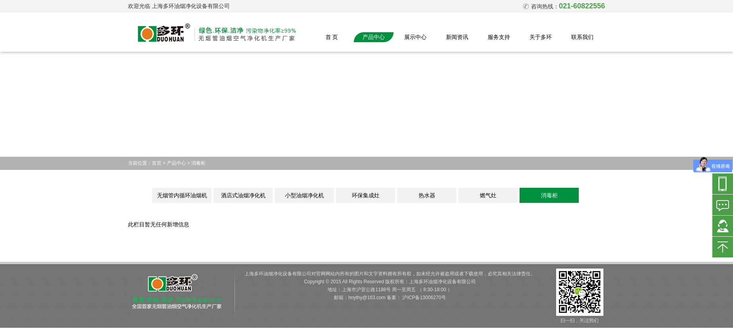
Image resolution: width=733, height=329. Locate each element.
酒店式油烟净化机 (243, 195)
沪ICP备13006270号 (424, 297)
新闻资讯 (457, 37)
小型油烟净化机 (304, 195)
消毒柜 (198, 163)
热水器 (427, 195)
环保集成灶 (366, 195)
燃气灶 (488, 195)
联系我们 (582, 37)
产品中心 (374, 37)
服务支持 (499, 37)
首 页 (332, 37)
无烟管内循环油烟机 (182, 195)
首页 (156, 163)
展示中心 (415, 37)
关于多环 (540, 37)
